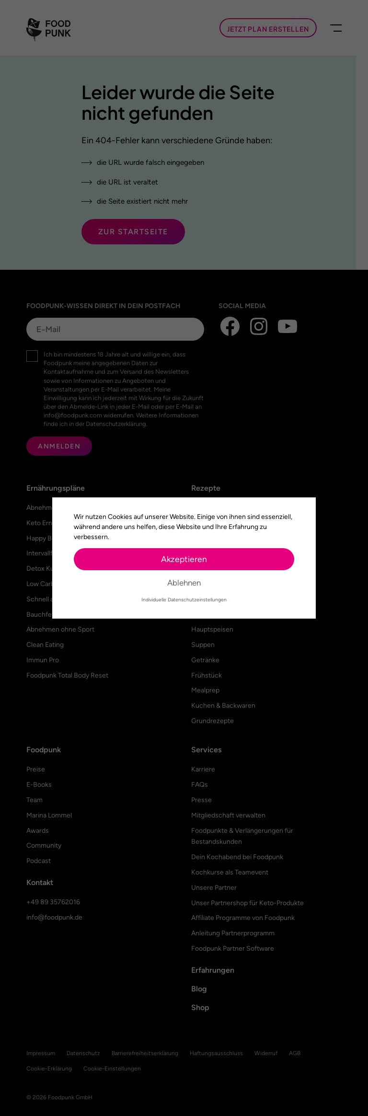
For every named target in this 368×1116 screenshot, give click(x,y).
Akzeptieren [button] (184, 559)
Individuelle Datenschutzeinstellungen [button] (184, 600)
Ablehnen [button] (184, 582)
